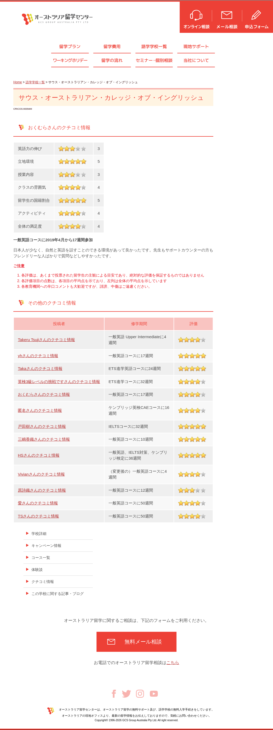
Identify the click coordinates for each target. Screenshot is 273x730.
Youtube (154, 694)
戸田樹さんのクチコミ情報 (42, 426)
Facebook (114, 694)
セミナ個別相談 (154, 60)
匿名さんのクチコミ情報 (40, 410)
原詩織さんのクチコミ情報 (42, 490)
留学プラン (70, 46)
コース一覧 (40, 557)
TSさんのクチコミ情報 (38, 516)
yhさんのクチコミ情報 (38, 355)
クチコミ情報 (42, 581)
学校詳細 (38, 533)
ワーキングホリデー (70, 60)
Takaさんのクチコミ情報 (40, 368)
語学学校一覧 (154, 46)
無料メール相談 (143, 642)
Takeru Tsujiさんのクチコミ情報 (46, 339)
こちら (172, 662)
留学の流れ (112, 60)
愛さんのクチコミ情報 (38, 503)
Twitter (126, 694)
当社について (196, 60)
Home (17, 82)
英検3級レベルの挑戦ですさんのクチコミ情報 (59, 381)
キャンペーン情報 (46, 545)
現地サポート (196, 46)
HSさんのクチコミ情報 (38, 455)
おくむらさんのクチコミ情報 (44, 394)
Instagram (140, 694)
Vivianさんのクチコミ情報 (41, 474)
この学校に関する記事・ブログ (57, 593)
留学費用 (112, 46)
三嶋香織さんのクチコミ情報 (44, 439)
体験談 (37, 569)
